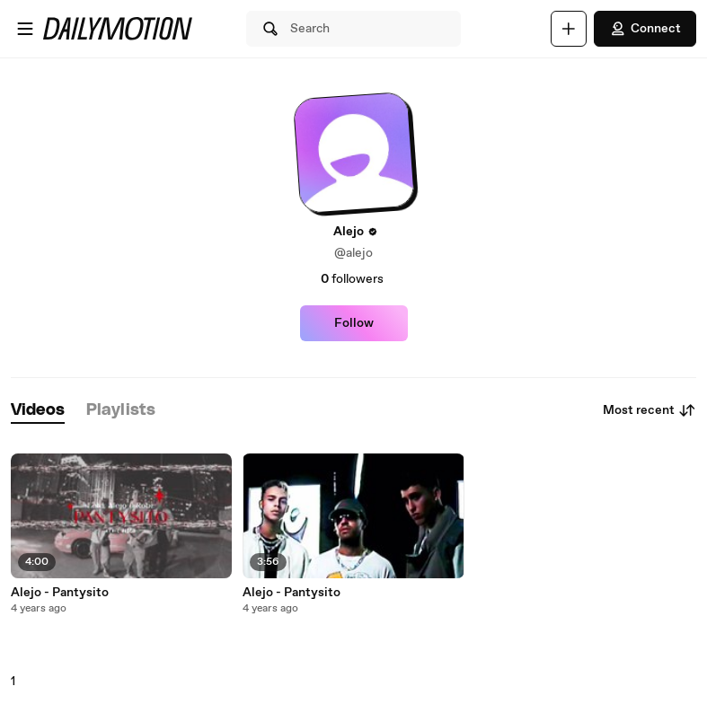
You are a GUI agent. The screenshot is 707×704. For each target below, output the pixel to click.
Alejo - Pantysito (60, 592)
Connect (645, 29)
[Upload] (569, 29)
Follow (354, 323)
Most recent (649, 410)
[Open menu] (25, 29)
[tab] (38, 411)
